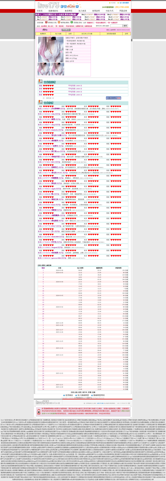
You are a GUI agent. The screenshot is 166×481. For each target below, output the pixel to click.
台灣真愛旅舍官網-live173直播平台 (43, 424)
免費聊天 (43, 34)
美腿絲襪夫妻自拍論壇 (76, 431)
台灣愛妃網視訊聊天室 (110, 424)
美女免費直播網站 (143, 422)
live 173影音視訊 (97, 440)
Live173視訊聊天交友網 (84, 436)
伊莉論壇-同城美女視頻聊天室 (45, 429)
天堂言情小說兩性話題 (63, 429)
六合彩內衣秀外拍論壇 (107, 431)
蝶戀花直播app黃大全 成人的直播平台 (133, 434)
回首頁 (40, 11)
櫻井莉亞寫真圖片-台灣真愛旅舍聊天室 (29, 420)
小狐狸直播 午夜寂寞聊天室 (148, 431)
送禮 (70, 34)
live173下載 (115, 438)
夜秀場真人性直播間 (130, 422)
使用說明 (96, 11)
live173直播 (77, 438)
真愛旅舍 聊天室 (114, 427)
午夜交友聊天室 (6, 436)
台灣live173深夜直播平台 (100, 427)
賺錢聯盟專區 (99, 395)
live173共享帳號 (122, 436)
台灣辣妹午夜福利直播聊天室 (92, 424)
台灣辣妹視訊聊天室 (18, 436)
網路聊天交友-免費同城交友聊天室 (97, 429)
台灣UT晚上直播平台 (50, 427)
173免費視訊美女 (36, 440)
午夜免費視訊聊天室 (141, 427)
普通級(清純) (78, 23)
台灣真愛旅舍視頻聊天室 (22, 424)
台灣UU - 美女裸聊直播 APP (155, 434)
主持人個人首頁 (76, 392)
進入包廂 (58, 34)
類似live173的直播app (12, 438)
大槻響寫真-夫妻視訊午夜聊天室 (53, 420)
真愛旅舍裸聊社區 (116, 422)
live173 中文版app (105, 438)
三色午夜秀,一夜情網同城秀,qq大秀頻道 (71, 422)
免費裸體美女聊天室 (54, 436)
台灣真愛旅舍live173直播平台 (83, 398)
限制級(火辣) (52, 23)
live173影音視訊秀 (109, 440)
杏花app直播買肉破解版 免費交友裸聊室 (80, 434)
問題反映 (123, 11)
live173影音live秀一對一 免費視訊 (54, 440)
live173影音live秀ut (66, 438)
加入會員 (82, 11)
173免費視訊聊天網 (99, 436)
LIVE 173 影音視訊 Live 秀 (90, 438)
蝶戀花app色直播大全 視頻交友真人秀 (107, 434)
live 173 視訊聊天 (25, 440)
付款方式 (109, 11)
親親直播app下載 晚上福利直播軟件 (100, 420)
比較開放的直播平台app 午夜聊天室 (57, 431)
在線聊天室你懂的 (139, 424)
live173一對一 (47, 438)
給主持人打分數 (87, 34)
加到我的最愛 (111, 34)
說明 (126, 34)
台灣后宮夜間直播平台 (65, 427)
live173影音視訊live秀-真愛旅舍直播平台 (68, 424)
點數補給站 (53, 11)
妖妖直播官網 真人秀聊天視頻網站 (76, 420)
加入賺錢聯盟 (83, 395)
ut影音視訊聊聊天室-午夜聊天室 (36, 436)
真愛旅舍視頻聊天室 (34, 422)
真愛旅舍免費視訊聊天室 (49, 422)
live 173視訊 (15, 440)
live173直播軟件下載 (126, 438)
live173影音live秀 (21, 422)
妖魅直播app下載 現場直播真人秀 (12, 427)
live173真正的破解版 (150, 436)
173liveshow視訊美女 (73, 440)
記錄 (93, 392)
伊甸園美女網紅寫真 (78, 429)
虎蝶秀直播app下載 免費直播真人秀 (150, 420)
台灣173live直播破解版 (135, 436)
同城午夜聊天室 (90, 422)
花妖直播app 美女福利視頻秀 (33, 427)
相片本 (84, 392)
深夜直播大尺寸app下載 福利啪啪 (127, 431)
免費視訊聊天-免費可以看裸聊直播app (22, 429)
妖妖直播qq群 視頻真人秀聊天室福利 (125, 420)
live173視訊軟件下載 (151, 438)
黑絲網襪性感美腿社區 (92, 431)
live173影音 (39, 438)
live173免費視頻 (121, 440)
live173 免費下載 (138, 438)
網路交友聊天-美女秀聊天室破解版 (120, 429)
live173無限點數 (111, 436)
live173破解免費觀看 (150, 440)
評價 (89, 392)
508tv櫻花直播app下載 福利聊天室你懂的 (27, 434)
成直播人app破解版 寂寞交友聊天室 (32, 431)
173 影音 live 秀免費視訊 (135, 440)
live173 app (56, 438)
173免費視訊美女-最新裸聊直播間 (144, 429)
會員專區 (68, 11)
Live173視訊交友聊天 (69, 436)
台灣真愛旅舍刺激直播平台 (82, 427)
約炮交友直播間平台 (103, 422)
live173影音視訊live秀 (8, 420)
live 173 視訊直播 (85, 440)
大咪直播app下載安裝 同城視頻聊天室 (54, 434)
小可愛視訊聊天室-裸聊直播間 (155, 424)
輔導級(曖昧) (65, 23)
